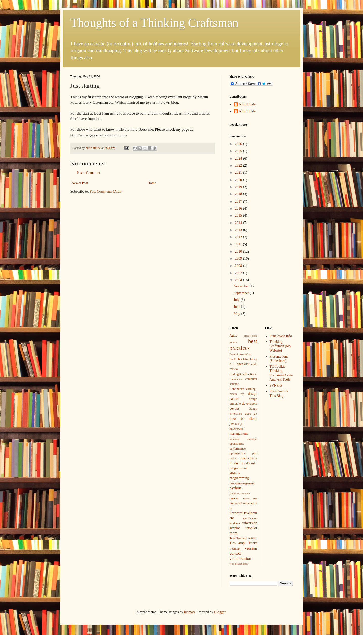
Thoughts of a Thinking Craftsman (154, 22)
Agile (233, 335)
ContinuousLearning (243, 389)
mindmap (235, 438)
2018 (239, 194)
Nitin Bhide (247, 104)
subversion (249, 523)
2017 (239, 201)
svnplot (235, 528)
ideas (253, 418)
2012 (239, 237)
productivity (248, 458)
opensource (237, 443)
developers (249, 403)
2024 (239, 158)
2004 (239, 280)
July (237, 300)
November (242, 286)
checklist (243, 364)
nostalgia (252, 438)
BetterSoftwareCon (240, 354)
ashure (233, 342)
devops (235, 408)
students (235, 523)
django (253, 408)
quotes (234, 498)
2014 (239, 223)
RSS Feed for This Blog (279, 393)
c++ (232, 364)
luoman (189, 612)
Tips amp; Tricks (243, 543)
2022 (239, 165)
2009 (239, 258)
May (237, 314)
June (237, 307)
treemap (235, 548)
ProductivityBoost (242, 463)
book (233, 359)
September (242, 293)
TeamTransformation (243, 538)
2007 (239, 273)
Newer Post (80, 183)
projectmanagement (242, 483)
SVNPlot (276, 385)
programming (239, 478)
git (255, 413)
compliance (236, 378)
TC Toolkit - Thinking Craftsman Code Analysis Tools (281, 373)
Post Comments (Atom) (107, 191)
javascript (236, 424)
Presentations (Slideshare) (279, 359)
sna (255, 498)
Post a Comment (88, 173)
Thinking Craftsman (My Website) (280, 346)
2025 (239, 151)
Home (152, 183)
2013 (239, 230)
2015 (239, 215)
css (242, 393)
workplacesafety (239, 563)
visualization (240, 558)
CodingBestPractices (243, 374)
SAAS (246, 498)
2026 (239, 144)
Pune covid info (281, 336)
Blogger (219, 612)
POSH (233, 458)
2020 (239, 180)
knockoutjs (237, 428)
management (239, 433)
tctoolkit (251, 528)
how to (237, 418)
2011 (239, 244)
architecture (250, 335)
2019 (239, 187)
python (235, 488)
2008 (239, 266)
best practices (243, 344)
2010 (239, 251)
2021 (239, 172)
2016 (239, 208)
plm (254, 453)
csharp (233, 393)
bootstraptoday (247, 359)
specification (250, 518)
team (234, 533)
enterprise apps (240, 413)
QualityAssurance (240, 493)
